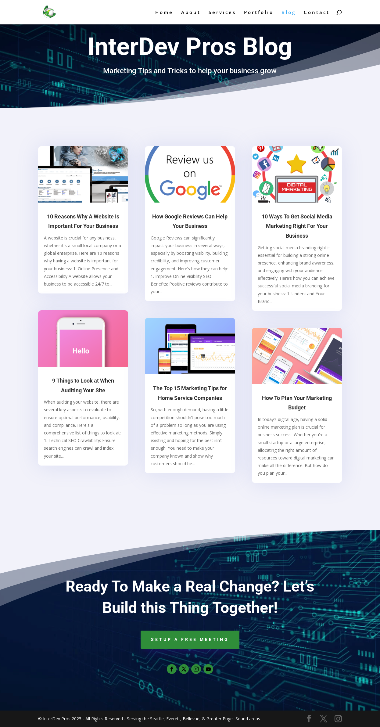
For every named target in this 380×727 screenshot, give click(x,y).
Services (222, 12)
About (191, 12)
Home (164, 12)
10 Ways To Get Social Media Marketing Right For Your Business (297, 226)
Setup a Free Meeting (190, 639)
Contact (317, 12)
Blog (288, 12)
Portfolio (259, 12)
